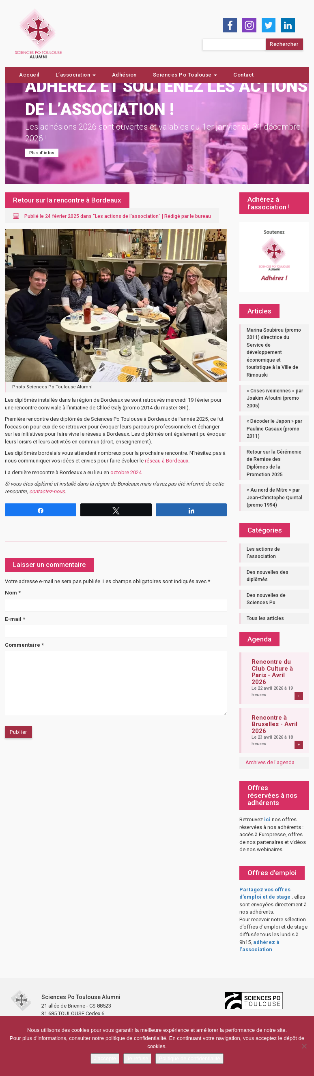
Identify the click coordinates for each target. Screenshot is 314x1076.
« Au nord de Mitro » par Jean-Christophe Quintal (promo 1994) (274, 497)
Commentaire (24, 645)
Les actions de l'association (127, 216)
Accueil (29, 75)
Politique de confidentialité (189, 1058)
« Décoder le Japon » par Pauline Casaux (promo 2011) (274, 428)
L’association (76, 75)
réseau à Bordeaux (166, 461)
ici (267, 819)
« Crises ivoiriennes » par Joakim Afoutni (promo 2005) (275, 398)
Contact (243, 75)
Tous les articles (265, 618)
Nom (13, 593)
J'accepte (105, 1058)
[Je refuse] (304, 1046)
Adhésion (124, 75)
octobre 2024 (126, 472)
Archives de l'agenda (270, 762)
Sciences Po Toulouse (185, 75)
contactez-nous (47, 491)
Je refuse (137, 1058)
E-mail (15, 619)
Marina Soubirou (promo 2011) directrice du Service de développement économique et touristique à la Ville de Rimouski (274, 352)
